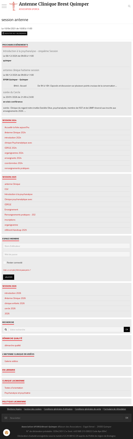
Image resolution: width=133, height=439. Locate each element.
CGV (6, 189)
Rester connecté (12, 262)
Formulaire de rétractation (115, 409)
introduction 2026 (13, 293)
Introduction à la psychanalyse (19, 194)
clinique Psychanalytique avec (18, 142)
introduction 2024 (13, 137)
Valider (8, 277)
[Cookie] (6, 432)
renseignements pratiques (17, 168)
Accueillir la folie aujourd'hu (17, 127)
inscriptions (10, 219)
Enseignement (11, 209)
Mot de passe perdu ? (23, 270)
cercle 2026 (10, 308)
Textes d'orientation (14, 387)
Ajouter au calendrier (14, 33)
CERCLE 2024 (11, 147)
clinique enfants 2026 (15, 303)
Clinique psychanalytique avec (18, 199)
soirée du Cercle (11, 92)
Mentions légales (14, 409)
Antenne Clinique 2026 (15, 298)
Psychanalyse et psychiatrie (17, 392)
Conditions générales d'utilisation (58, 409)
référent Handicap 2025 (16, 229)
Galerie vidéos (11, 361)
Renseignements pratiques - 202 (20, 214)
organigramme (11, 224)
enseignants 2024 (13, 158)
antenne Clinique (12, 184)
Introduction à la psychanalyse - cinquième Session (30, 51)
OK (126, 329)
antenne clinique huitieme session (21, 70)
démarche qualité (13, 345)
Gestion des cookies (33, 409)
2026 (7, 313)
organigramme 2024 (14, 152)
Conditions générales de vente (88, 409)
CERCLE (8, 204)
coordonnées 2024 (14, 163)
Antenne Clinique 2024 (15, 132)
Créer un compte (9, 270)
